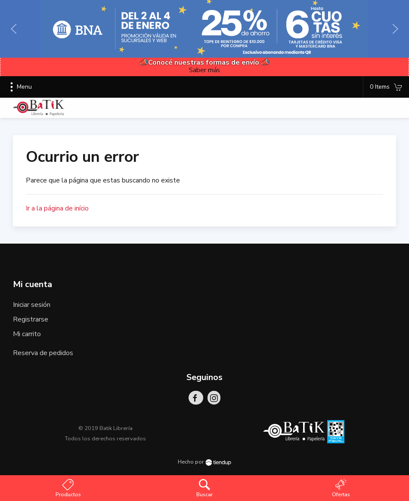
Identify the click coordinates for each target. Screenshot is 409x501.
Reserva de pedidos (43, 353)
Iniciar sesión (31, 304)
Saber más (204, 70)
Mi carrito (27, 334)
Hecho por (204, 462)
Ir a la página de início (57, 208)
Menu (19, 87)
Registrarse (30, 319)
